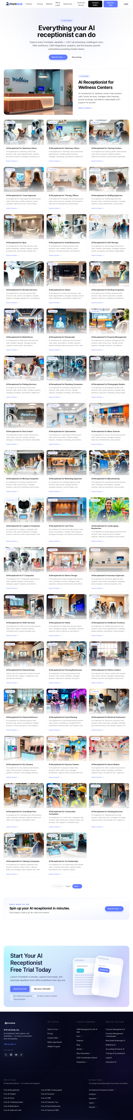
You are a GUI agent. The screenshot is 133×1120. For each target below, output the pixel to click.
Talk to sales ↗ (10, 1044)
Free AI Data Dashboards (50, 1106)
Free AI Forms (9, 1098)
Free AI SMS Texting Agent (51, 1090)
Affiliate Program (53, 1046)
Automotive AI (111, 1062)
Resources (69, 4)
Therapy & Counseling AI (115, 1053)
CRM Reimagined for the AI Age (87, 1030)
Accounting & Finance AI (115, 1049)
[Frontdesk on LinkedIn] (11, 1055)
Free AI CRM (46, 1098)
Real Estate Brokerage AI (115, 1040)
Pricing (40, 4)
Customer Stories (82, 4)
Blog (78, 1045)
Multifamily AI (111, 1045)
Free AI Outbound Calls (12, 1110)
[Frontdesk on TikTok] (21, 1055)
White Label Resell (54, 1042)
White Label (57, 4)
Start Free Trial (20, 989)
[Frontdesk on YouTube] (16, 1055)
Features (80, 1040)
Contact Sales (95, 4)
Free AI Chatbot (10, 1094)
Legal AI (109, 1058)
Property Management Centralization (114, 1035)
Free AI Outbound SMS (50, 1110)
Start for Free (110, 4)
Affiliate (49, 4)
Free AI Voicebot (47, 1094)
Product (30, 4)
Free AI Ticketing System (13, 1102)
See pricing (76, 57)
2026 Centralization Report (87, 1058)
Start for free (58, 57)
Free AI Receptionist (11, 1090)
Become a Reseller (42, 989)
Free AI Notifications (11, 1106)
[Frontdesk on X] (6, 1055)
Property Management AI (115, 1029)
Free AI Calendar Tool (49, 1102)
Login (126, 4)
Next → (77, 886)
